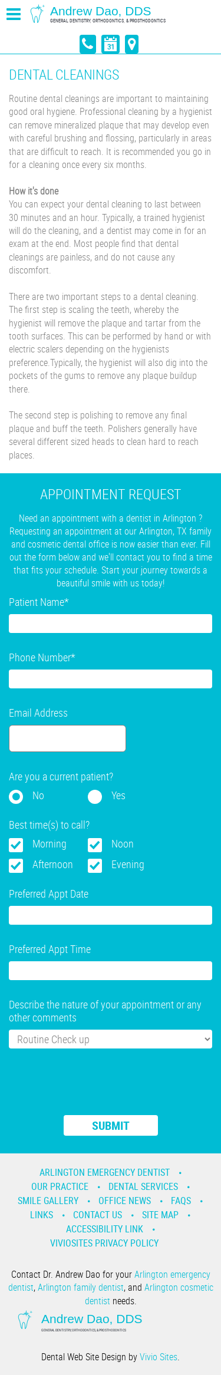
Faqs (181, 1200)
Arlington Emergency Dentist (104, 1172)
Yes (118, 795)
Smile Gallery (48, 1200)
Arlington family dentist (81, 1287)
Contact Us (97, 1214)
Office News (124, 1200)
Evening (127, 864)
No (38, 795)
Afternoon (52, 864)
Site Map (160, 1214)
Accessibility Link (104, 1228)
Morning (49, 843)
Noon (122, 843)
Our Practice (59, 1186)
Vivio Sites (158, 1356)
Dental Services (143, 1186)
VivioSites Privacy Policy (104, 1242)
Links (41, 1214)
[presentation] (98, 1089)
